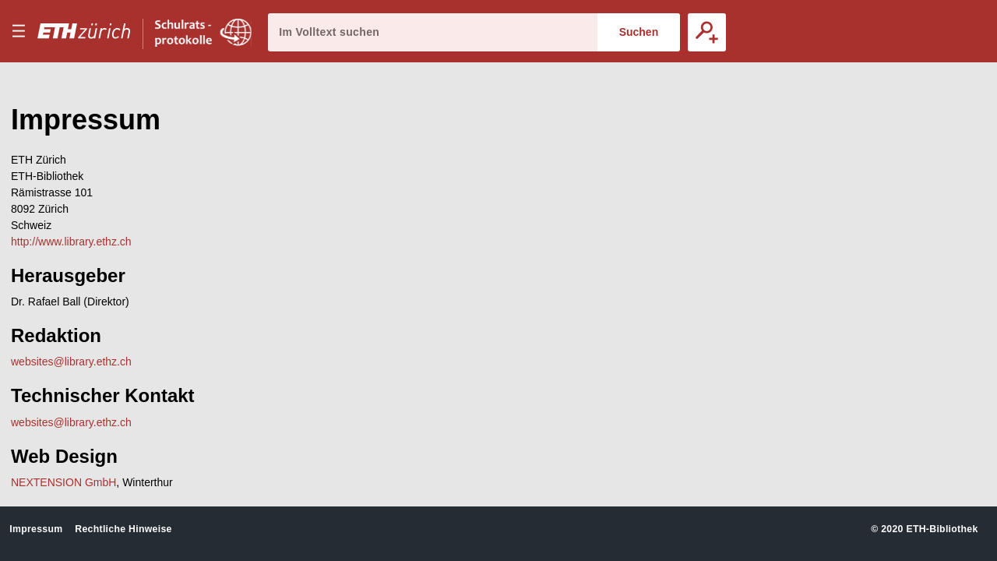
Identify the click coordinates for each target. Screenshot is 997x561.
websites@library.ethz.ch (71, 361)
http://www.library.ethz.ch (71, 241)
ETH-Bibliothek (942, 529)
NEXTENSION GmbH (63, 482)
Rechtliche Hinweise (123, 529)
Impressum (35, 529)
